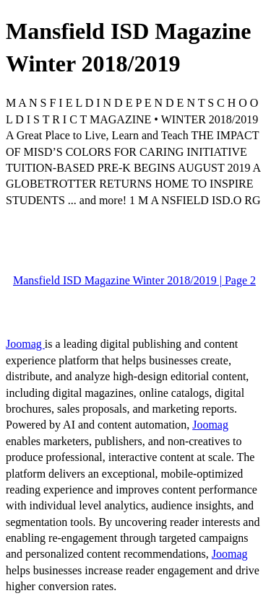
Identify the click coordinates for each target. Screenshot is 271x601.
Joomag (25, 344)
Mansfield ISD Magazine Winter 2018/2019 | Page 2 (134, 280)
